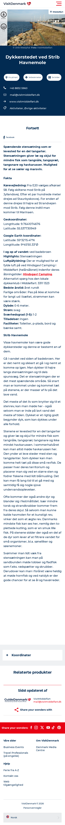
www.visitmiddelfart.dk (24, 101)
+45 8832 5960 (18, 88)
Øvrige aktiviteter (35, 108)
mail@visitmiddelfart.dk (25, 94)
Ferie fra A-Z (11, 770)
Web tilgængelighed (13, 783)
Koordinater (18, 655)
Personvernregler (32, 808)
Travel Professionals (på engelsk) (15, 754)
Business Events (13, 747)
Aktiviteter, (17, 108)
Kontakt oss (10, 775)
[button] (48, 4)
